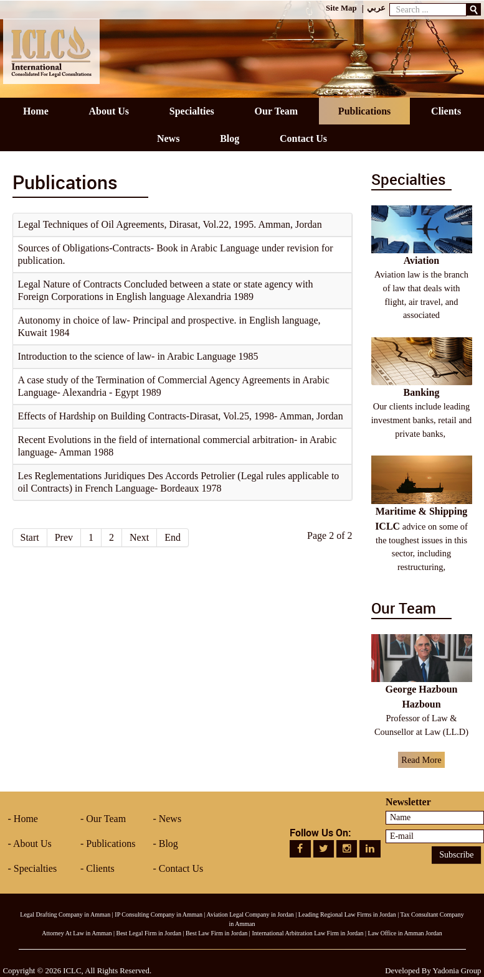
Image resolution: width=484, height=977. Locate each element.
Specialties (35, 868)
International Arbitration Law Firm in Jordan (307, 933)
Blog (168, 843)
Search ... (389, 0)
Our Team (106, 818)
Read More (421, 760)
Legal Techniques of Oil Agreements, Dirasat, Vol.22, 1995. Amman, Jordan (170, 224)
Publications (110, 843)
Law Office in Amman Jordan (405, 933)
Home (26, 818)
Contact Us (181, 868)
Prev (64, 537)
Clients (100, 868)
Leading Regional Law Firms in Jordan (347, 914)
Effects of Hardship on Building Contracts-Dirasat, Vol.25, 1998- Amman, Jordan (180, 416)
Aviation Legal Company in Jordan (250, 914)
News (170, 818)
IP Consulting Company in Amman (158, 914)
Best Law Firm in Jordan (216, 933)
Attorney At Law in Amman (77, 933)
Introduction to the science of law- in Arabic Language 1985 (138, 356)
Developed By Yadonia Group (433, 970)
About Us (32, 843)
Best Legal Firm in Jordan (148, 933)
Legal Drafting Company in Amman (65, 914)
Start (30, 537)
